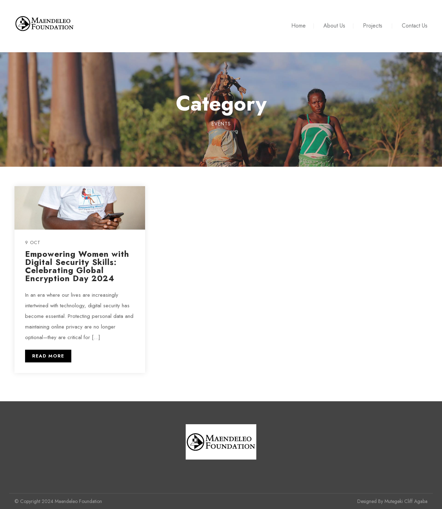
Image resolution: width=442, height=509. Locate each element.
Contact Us (415, 26)
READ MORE (48, 356)
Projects (372, 26)
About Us (334, 26)
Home (298, 26)
